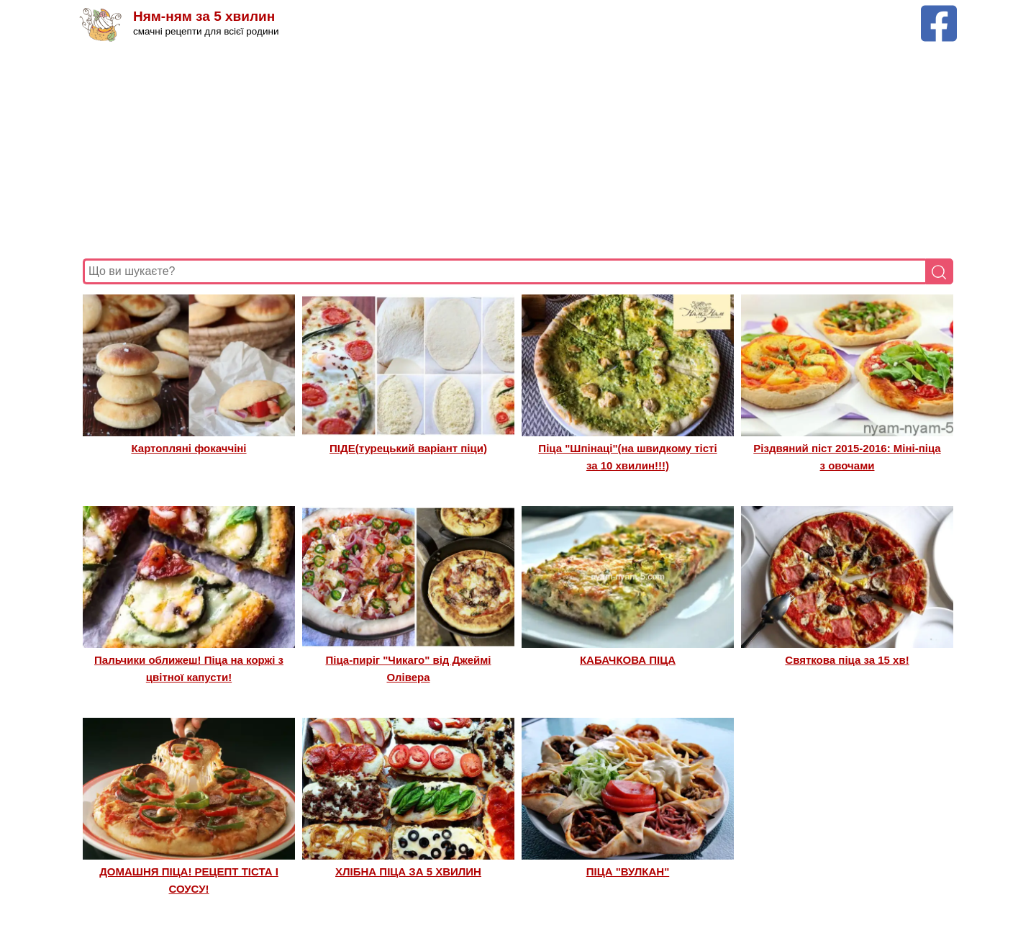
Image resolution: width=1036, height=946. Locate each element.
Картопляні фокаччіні (188, 448)
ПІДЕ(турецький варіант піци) (408, 448)
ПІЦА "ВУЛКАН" (628, 871)
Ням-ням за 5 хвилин (204, 16)
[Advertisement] (514, 150)
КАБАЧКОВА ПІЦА (628, 660)
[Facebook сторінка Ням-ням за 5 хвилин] (939, 12)
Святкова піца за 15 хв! (847, 660)
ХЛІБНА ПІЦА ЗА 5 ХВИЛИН (408, 871)
